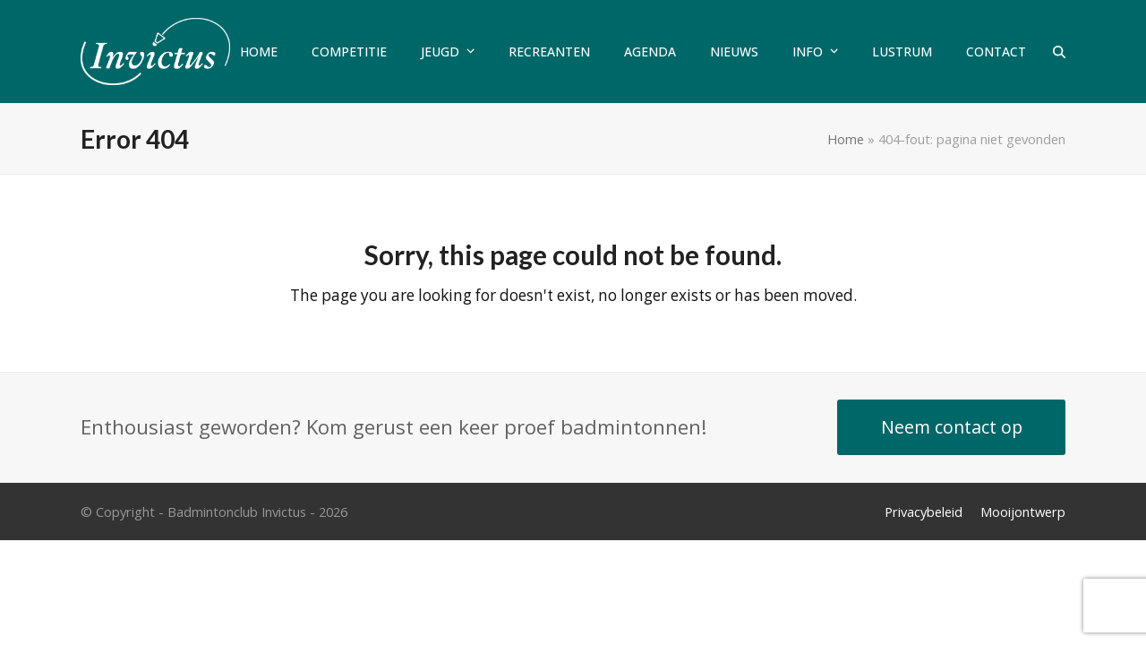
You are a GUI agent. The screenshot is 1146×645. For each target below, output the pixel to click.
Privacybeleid (923, 511)
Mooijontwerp (1022, 511)
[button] (1059, 51)
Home (845, 139)
